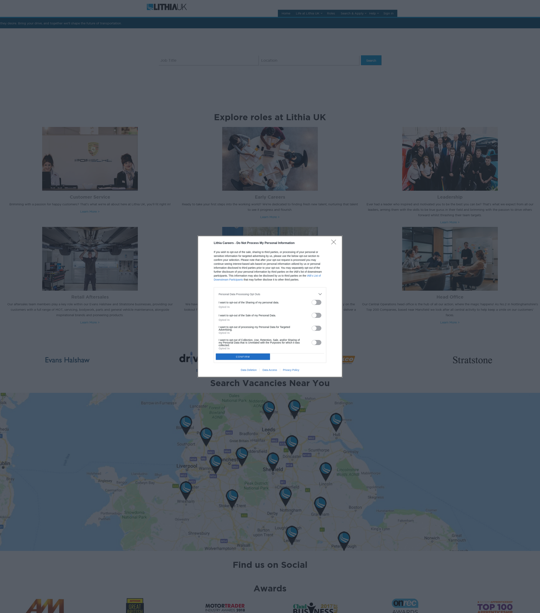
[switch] (316, 302)
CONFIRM (243, 356)
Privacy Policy (291, 369)
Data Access (269, 369)
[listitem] (270, 294)
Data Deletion (249, 369)
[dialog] (270, 306)
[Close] (334, 243)
